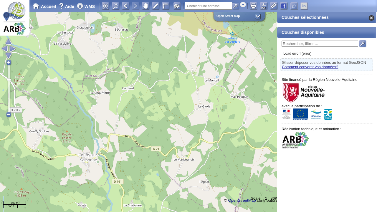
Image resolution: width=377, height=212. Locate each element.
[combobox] (243, 4)
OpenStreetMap (242, 200)
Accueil (44, 6)
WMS (86, 6)
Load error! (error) (297, 53)
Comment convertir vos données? (310, 67)
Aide (67, 6)
